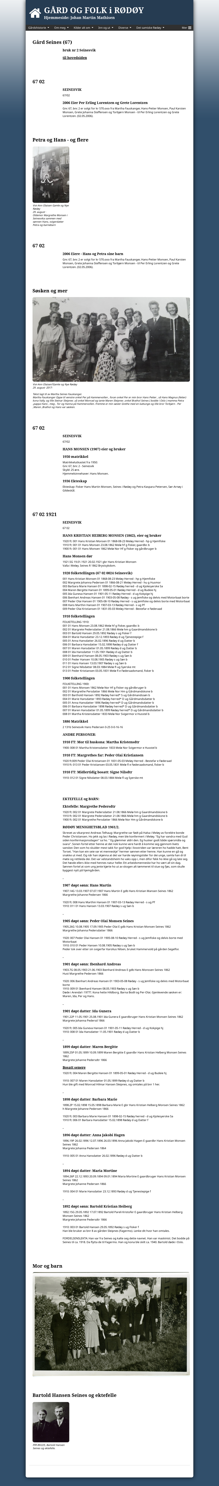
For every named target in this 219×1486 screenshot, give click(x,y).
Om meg (60, 28)
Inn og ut (104, 28)
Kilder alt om (82, 28)
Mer (186, 27)
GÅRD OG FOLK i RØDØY (94, 10)
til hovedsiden (75, 58)
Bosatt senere (74, 1067)
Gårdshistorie (37, 28)
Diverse (123, 28)
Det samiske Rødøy (148, 28)
